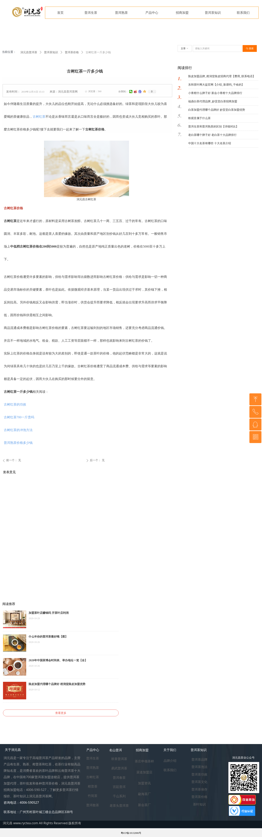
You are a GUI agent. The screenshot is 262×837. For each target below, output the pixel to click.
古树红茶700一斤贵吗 (19, 417)
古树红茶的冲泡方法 (18, 430)
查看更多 (60, 713)
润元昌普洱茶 (28, 52)
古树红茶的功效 (15, 404)
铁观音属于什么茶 (199, 118)
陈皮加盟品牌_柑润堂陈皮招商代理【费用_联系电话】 (221, 76)
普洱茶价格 (72, 52)
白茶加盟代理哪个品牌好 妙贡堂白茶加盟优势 (216, 109)
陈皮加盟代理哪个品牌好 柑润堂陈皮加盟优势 (57, 684)
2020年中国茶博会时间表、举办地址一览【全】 (58, 660)
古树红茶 (39, 116)
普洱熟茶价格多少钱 (18, 442)
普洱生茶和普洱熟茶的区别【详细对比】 (213, 126)
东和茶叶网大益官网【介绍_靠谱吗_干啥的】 (216, 84)
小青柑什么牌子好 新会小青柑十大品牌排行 (215, 93)
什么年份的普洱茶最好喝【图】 (48, 636)
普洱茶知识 (51, 52)
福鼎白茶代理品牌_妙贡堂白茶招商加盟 (212, 101)
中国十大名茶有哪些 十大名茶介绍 (209, 143)
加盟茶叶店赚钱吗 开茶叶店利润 (49, 612)
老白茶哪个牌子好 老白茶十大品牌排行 (212, 134)
